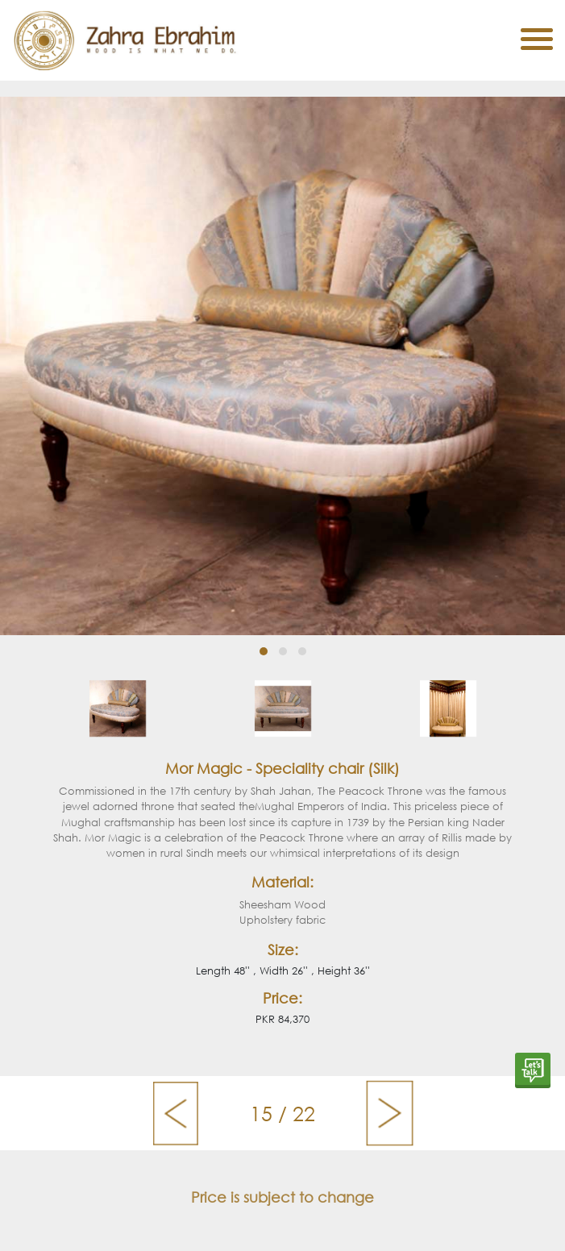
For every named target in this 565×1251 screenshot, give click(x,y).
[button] (263, 651)
